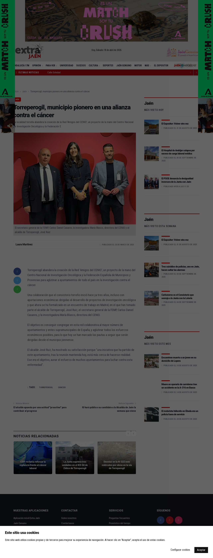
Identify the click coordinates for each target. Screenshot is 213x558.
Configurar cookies (180, 549)
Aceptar (201, 550)
